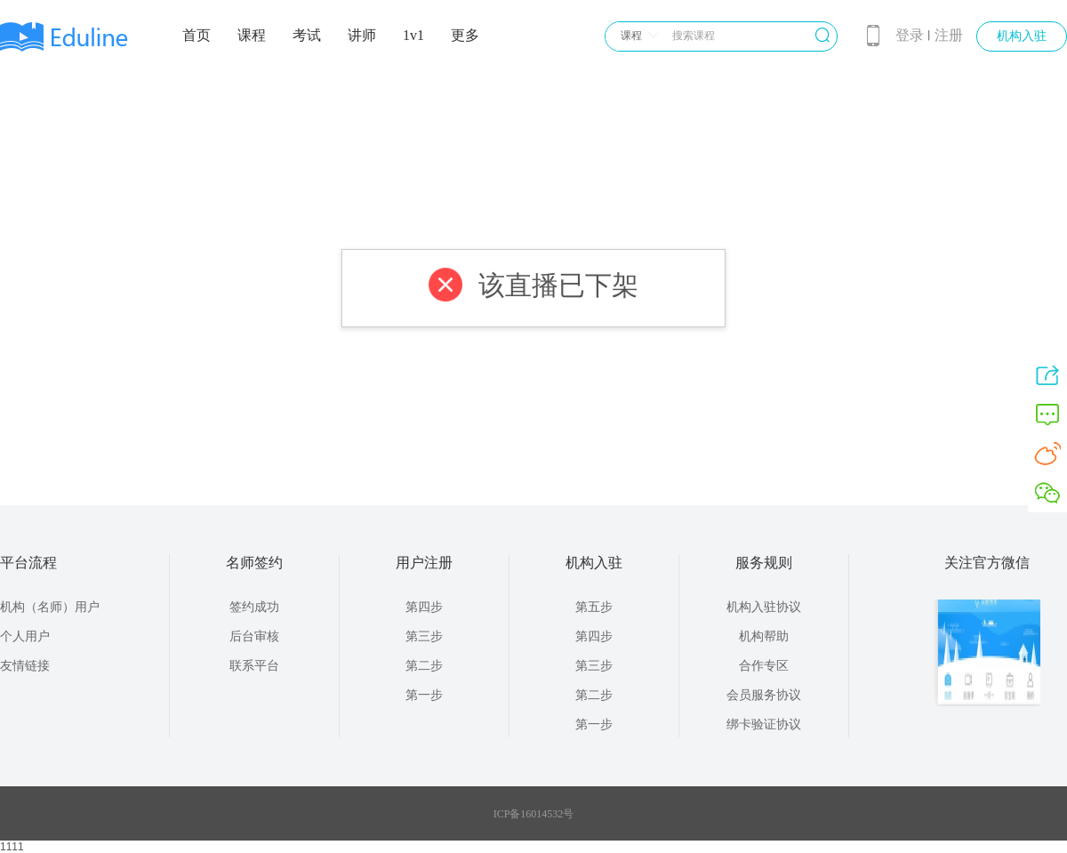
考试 (307, 35)
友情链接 (25, 665)
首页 (196, 35)
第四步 (424, 607)
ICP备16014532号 (533, 814)
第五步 (594, 607)
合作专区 (764, 665)
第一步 (424, 695)
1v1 (413, 35)
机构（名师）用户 (50, 607)
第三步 (424, 636)
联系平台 (254, 665)
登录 (909, 35)
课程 (251, 35)
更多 (465, 35)
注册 (949, 35)
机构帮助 (764, 636)
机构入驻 (1022, 36)
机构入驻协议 (763, 607)
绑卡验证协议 (763, 724)
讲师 (362, 35)
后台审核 (254, 636)
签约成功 (254, 607)
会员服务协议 (763, 695)
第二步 (424, 665)
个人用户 (25, 636)
